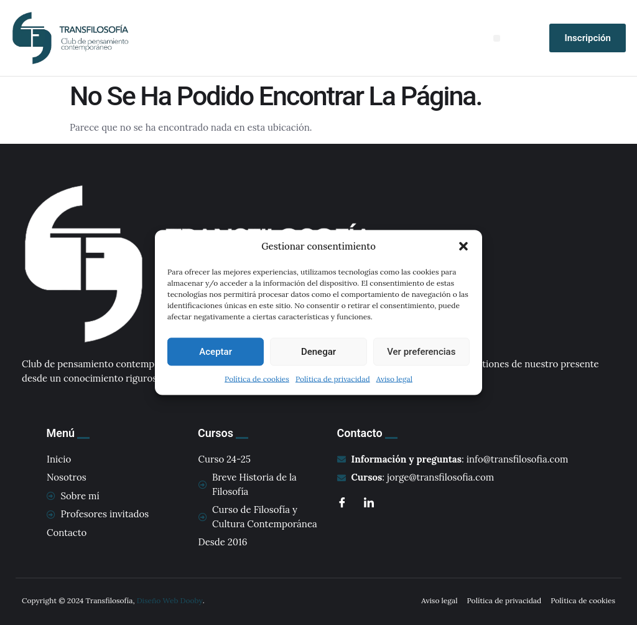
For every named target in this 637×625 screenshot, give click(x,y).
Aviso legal (394, 378)
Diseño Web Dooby (170, 600)
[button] (463, 246)
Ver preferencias (421, 351)
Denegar (318, 351)
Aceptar (215, 351)
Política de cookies (257, 378)
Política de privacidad (332, 378)
